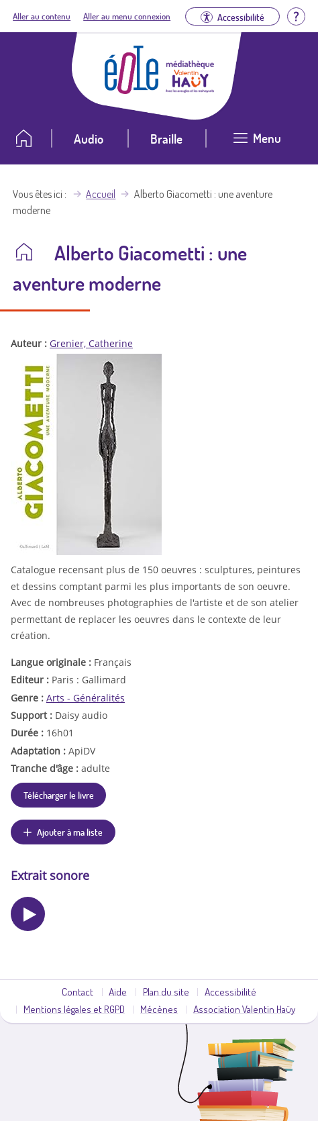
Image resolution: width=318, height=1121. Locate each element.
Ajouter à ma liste (70, 832)
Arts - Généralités (85, 697)
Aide (118, 991)
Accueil (100, 194)
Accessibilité (230, 991)
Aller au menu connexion (126, 16)
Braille (166, 138)
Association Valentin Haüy (244, 1009)
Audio (88, 138)
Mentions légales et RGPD (74, 1009)
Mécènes (159, 1009)
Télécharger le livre (58, 795)
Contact (77, 991)
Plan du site (166, 991)
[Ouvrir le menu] (257, 143)
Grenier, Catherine (91, 343)
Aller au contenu (41, 16)
